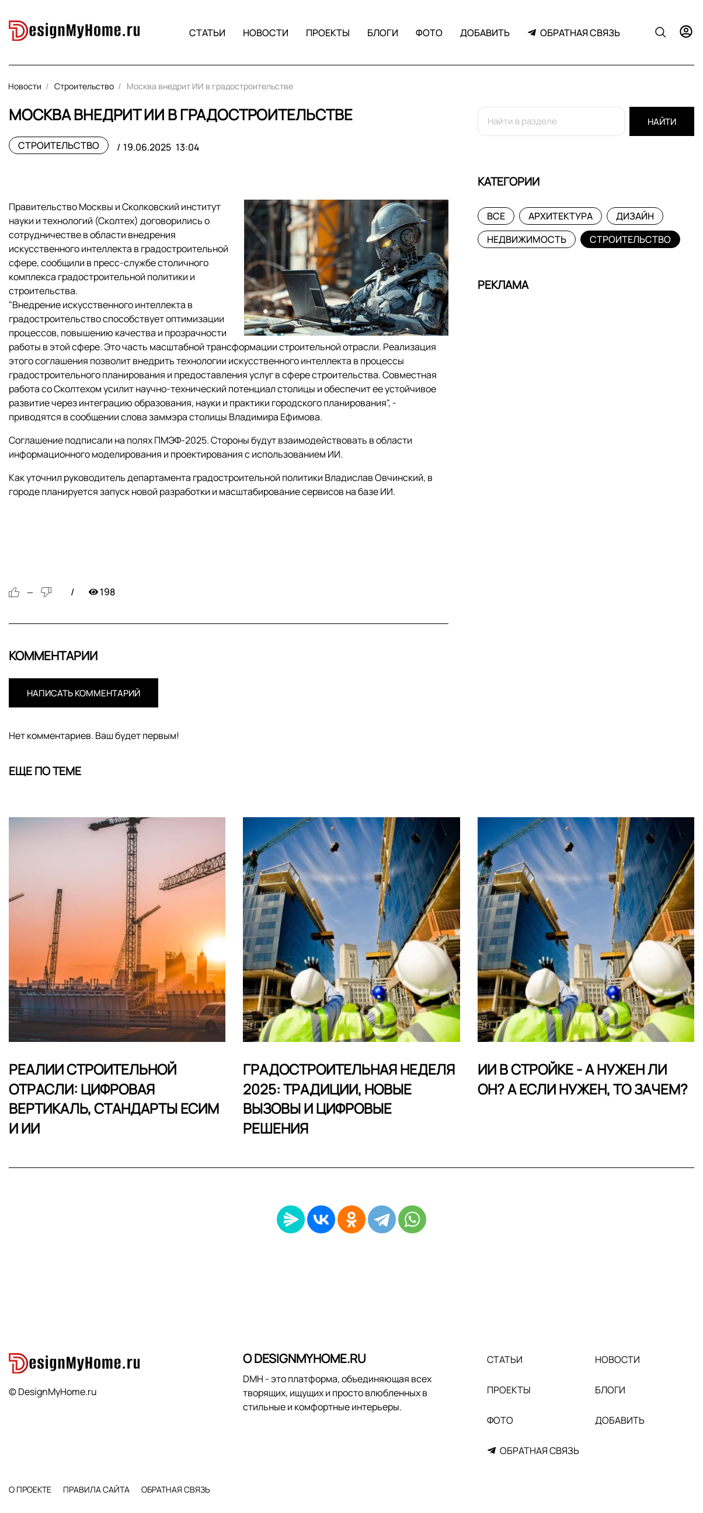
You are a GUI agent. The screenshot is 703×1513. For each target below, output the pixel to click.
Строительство (58, 145)
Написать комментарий (83, 693)
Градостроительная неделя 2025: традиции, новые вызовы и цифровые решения (349, 1098)
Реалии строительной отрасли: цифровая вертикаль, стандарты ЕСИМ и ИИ (114, 1098)
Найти (662, 122)
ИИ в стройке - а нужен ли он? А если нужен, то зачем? (583, 1079)
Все (496, 216)
